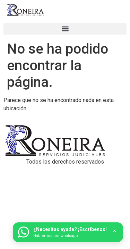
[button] (65, 29)
